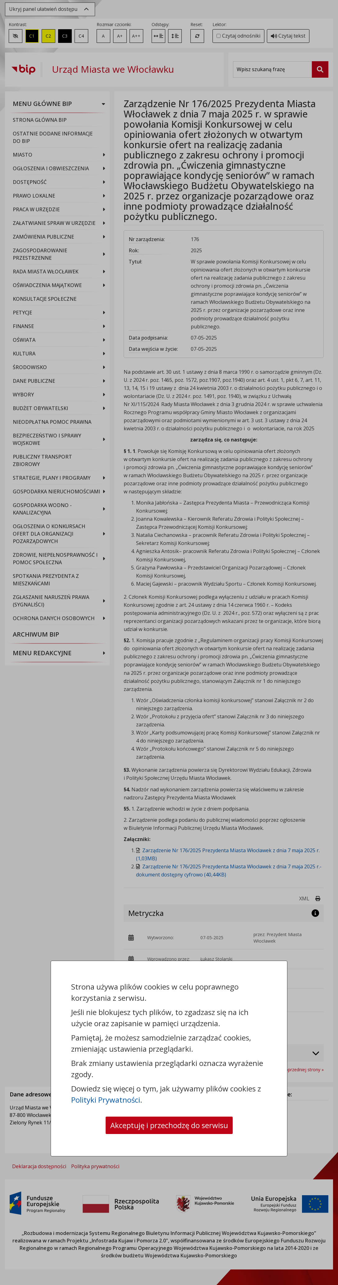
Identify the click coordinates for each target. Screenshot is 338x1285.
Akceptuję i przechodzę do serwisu (169, 1125)
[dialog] (169, 642)
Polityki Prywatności (105, 1100)
